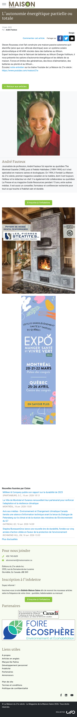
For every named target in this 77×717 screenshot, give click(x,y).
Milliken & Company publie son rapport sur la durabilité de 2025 (33, 492)
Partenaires (7, 672)
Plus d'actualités (10, 539)
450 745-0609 (12, 556)
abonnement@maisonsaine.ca (19, 560)
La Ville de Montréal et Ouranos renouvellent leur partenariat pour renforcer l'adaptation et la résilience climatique (38, 502)
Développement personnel (15, 665)
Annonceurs (7, 675)
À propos (6, 655)
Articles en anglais (10, 658)
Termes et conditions (12, 685)
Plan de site (7, 682)
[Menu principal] (4, 4)
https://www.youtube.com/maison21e (20, 70)
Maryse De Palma (10, 662)
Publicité (6, 668)
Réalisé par (60, 712)
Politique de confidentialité (15, 688)
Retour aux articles (15, 86)
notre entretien (17, 67)
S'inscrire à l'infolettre (38, 202)
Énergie (71, 33)
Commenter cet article (34, 38)
